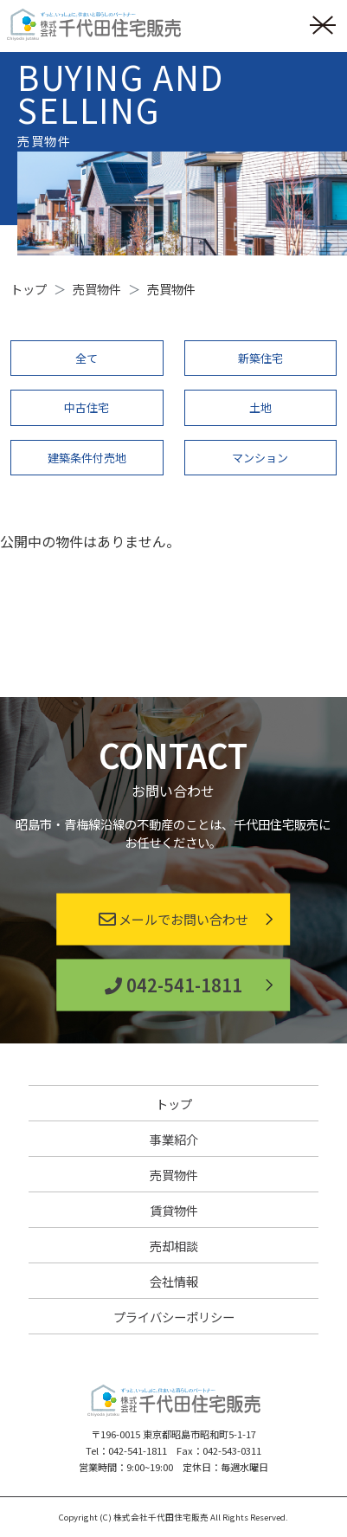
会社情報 (174, 1281)
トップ (174, 1104)
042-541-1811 (173, 985)
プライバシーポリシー (174, 1317)
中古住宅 (86, 407)
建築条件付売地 (87, 457)
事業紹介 (174, 1139)
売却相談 (174, 1246)
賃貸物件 (174, 1210)
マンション (260, 457)
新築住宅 (260, 358)
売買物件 (174, 1175)
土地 (260, 407)
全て (86, 358)
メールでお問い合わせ (173, 919)
